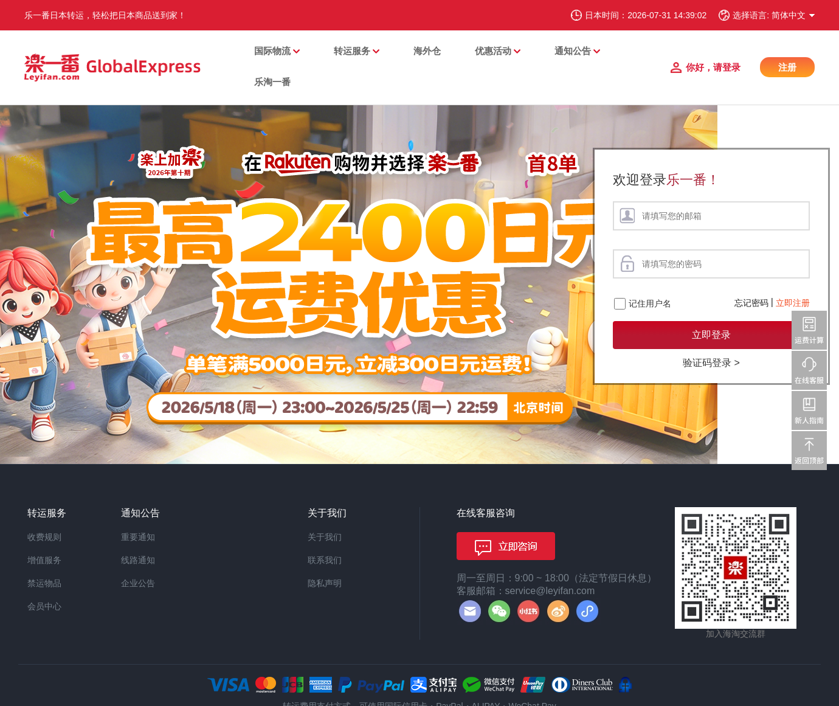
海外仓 (427, 51)
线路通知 (138, 560)
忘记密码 (751, 303)
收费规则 (44, 537)
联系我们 (325, 560)
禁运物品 (44, 583)
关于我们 (325, 537)
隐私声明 (325, 583)
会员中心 (44, 606)
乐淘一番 (272, 82)
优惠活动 (493, 51)
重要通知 (138, 537)
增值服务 (44, 560)
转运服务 (352, 51)
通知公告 (572, 51)
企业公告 (138, 583)
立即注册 (793, 303)
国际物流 (272, 51)
